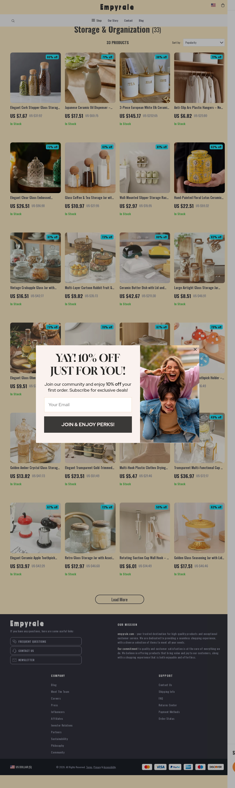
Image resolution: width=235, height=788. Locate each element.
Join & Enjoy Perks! (88, 424)
